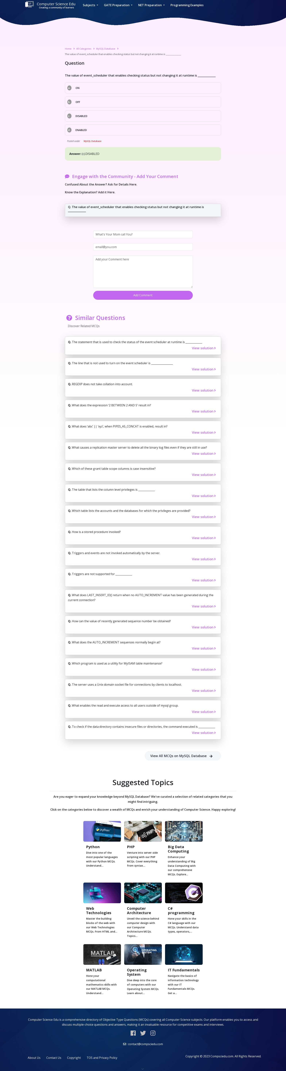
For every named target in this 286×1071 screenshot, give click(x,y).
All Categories (83, 48)
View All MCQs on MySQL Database (182, 756)
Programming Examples (187, 5)
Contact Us (53, 1058)
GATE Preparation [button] (117, 5)
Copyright (74, 1058)
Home (68, 48)
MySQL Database (105, 48)
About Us (34, 1058)
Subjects (89, 5)
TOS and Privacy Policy (102, 1058)
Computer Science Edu (50, 5)
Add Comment (142, 295)
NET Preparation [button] (150, 5)
